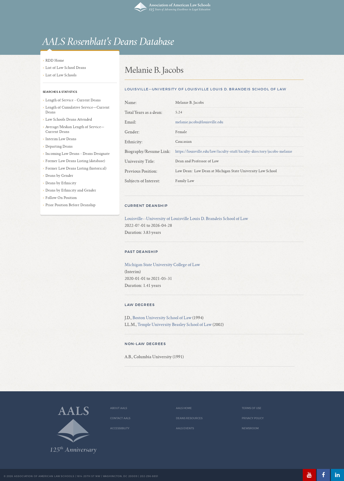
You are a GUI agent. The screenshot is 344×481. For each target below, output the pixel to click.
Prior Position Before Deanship (70, 205)
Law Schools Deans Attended (68, 119)
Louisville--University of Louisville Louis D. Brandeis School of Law (205, 89)
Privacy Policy (253, 418)
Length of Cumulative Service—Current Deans (77, 109)
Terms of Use (251, 408)
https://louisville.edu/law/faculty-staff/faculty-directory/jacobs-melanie (233, 151)
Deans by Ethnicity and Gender (70, 190)
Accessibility (119, 428)
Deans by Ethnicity (60, 183)
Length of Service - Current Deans (73, 100)
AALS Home (184, 408)
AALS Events (185, 428)
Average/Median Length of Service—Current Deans (74, 129)
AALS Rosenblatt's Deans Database (108, 42)
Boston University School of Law (162, 317)
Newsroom (250, 428)
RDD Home (54, 60)
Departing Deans (59, 146)
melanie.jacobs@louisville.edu (199, 122)
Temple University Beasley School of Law (175, 324)
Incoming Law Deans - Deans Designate (77, 154)
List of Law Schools (61, 75)
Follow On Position (61, 198)
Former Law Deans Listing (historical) (75, 168)
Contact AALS (120, 418)
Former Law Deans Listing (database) (75, 161)
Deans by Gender (59, 175)
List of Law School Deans (65, 68)
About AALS (118, 408)
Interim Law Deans (60, 139)
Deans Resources (189, 418)
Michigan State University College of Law (162, 264)
